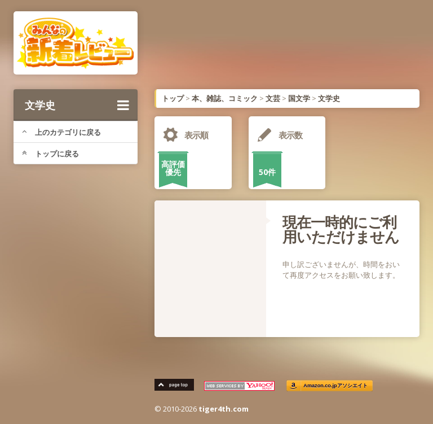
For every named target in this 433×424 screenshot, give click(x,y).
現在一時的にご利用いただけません (340, 229)
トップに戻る (50, 153)
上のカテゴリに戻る (61, 132)
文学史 (77, 105)
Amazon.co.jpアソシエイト (335, 386)
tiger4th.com (223, 409)
